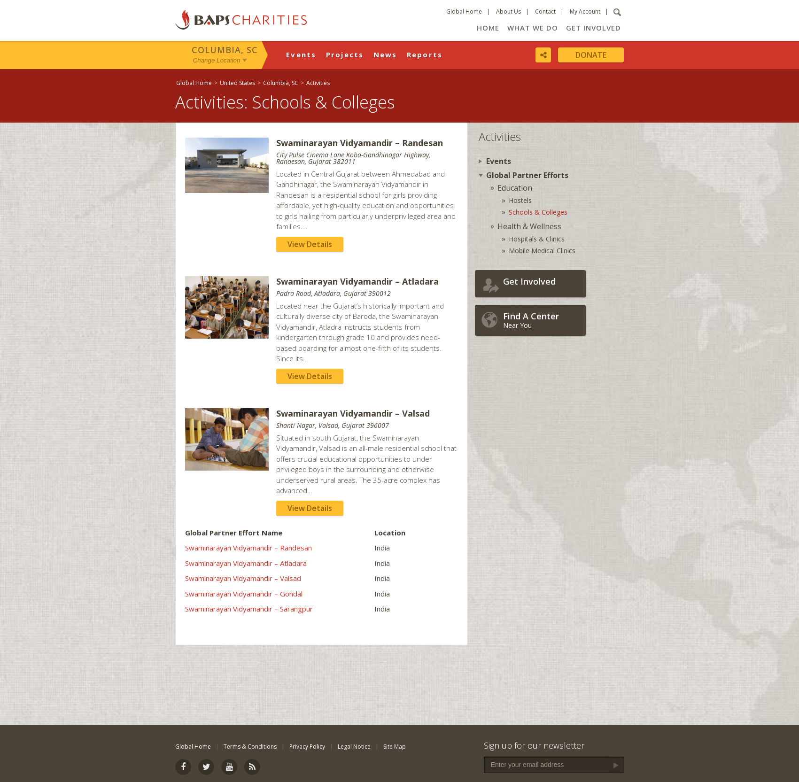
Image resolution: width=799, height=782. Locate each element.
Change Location (216, 60)
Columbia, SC (225, 49)
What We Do (532, 27)
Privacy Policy (307, 747)
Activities (318, 83)
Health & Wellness (529, 226)
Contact (545, 11)
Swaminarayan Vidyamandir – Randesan (248, 547)
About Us (508, 11)
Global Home (464, 11)
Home (488, 27)
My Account (585, 11)
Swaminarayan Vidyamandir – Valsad (243, 578)
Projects (345, 54)
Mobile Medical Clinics (542, 250)
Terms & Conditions (250, 747)
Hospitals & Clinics (537, 238)
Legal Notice (354, 747)
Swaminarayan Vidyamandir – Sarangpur (249, 608)
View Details (309, 244)
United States (237, 83)
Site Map (394, 747)
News (385, 54)
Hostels (520, 200)
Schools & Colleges (538, 212)
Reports (425, 54)
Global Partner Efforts (527, 175)
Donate (590, 55)
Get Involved (593, 27)
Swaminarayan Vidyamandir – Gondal (244, 593)
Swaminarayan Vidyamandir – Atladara (246, 563)
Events (301, 54)
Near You (542, 320)
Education (514, 188)
